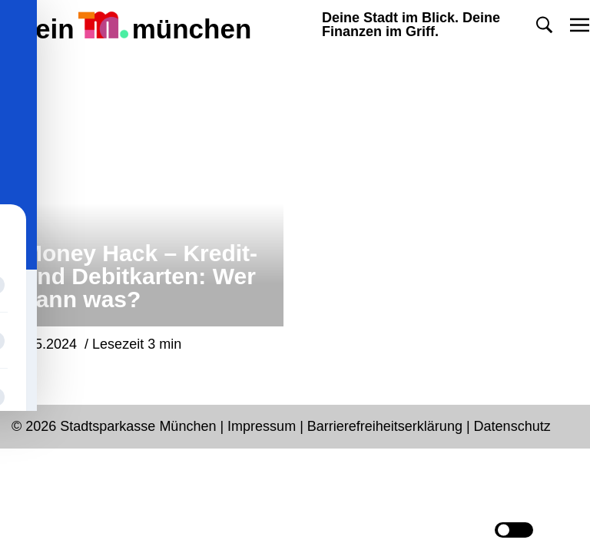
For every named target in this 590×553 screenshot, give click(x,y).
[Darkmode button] (514, 530)
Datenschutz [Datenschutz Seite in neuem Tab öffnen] (512, 426)
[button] (544, 25)
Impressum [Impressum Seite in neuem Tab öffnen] (261, 426)
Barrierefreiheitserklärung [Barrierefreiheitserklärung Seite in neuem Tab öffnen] (386, 426)
